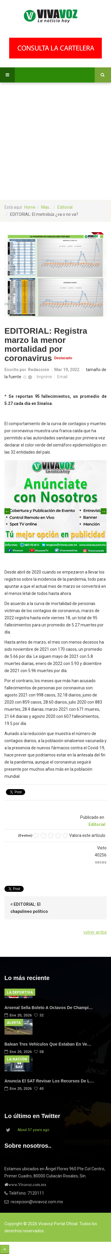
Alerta (14, 1023)
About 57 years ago (33, 1130)
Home (30, 207)
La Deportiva (20, 992)
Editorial (65, 207)
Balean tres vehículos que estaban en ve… (47, 1044)
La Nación (17, 1059)
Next (104, 511)
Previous (7, 511)
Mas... (46, 207)
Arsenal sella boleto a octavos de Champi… (48, 1007)
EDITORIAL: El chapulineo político (29, 908)
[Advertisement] (55, 141)
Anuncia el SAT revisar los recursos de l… (49, 1081)
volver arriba (95, 932)
